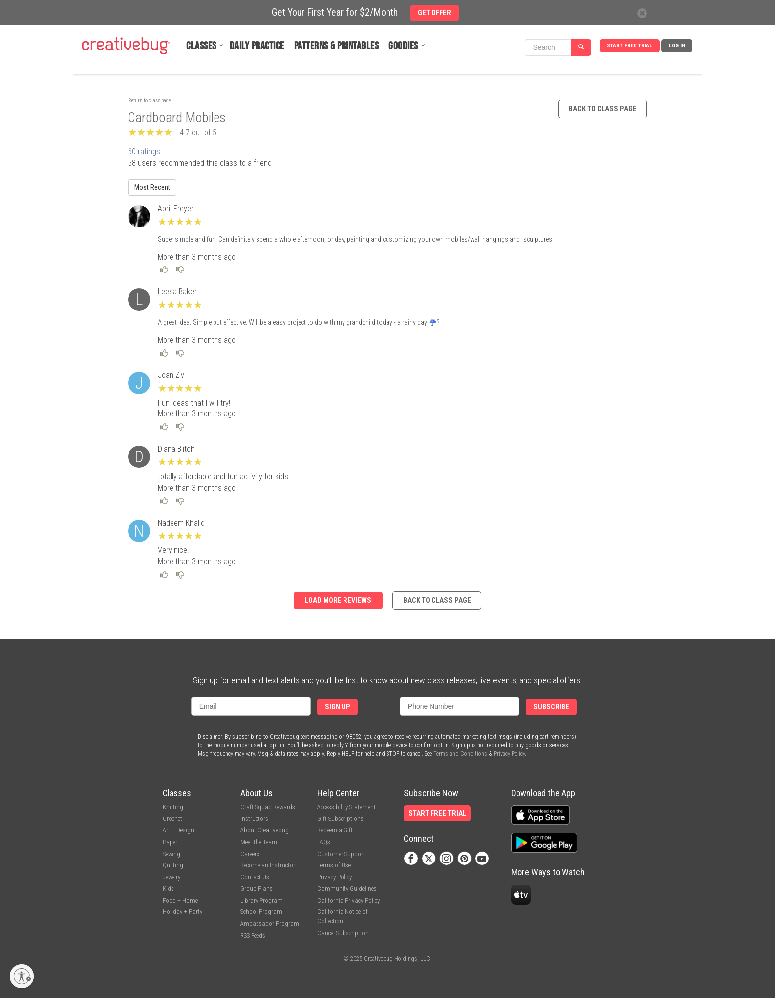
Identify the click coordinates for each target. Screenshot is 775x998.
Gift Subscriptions (340, 818)
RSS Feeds (252, 935)
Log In (677, 46)
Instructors (254, 818)
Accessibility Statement (346, 807)
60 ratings (144, 151)
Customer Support (341, 854)
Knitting (173, 807)
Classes (201, 46)
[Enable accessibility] (22, 976)
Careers (249, 854)
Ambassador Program (269, 923)
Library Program (261, 900)
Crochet (172, 818)
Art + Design (178, 830)
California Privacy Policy (348, 900)
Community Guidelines (347, 888)
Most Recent (152, 187)
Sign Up (337, 707)
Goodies (403, 46)
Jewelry (171, 877)
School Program (261, 911)
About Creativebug (264, 830)
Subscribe (551, 707)
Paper (170, 842)
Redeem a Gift (335, 830)
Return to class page (149, 100)
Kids (168, 888)
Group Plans (256, 888)
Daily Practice (257, 46)
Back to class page (603, 109)
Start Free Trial (629, 46)
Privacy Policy (509, 753)
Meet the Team (258, 842)
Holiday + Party (182, 911)
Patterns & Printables (336, 46)
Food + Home (180, 900)
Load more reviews (338, 600)
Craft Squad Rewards (267, 807)
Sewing (171, 854)
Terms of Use (334, 865)
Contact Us (254, 877)
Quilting (173, 865)
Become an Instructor (267, 865)
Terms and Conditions (460, 753)
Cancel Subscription (343, 933)
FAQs (323, 842)
